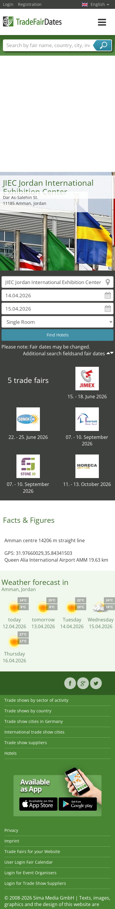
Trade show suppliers (25, 742)
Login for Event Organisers (30, 872)
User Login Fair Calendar (28, 862)
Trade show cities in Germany (33, 721)
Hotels (10, 753)
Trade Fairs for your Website (32, 851)
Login (8, 4)
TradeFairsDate (32, 21)
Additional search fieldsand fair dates (64, 353)
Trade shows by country (27, 711)
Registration (30, 4)
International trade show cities (34, 732)
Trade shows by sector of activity (36, 700)
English (100, 4)
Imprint (11, 841)
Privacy (11, 830)
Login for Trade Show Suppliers (35, 883)
